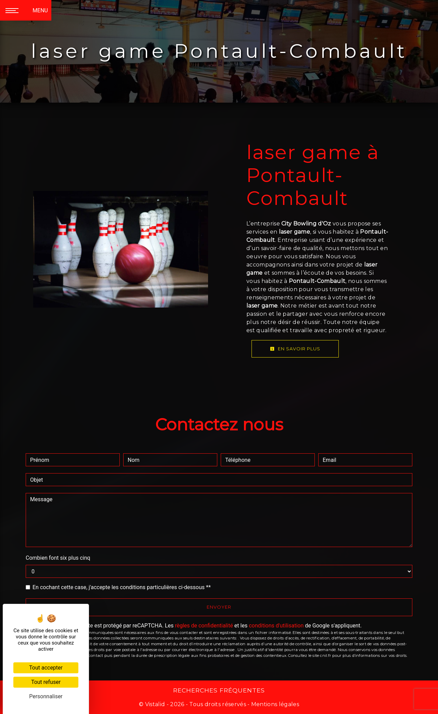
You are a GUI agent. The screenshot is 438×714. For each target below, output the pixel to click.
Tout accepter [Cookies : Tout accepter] (46, 667)
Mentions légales (274, 704)
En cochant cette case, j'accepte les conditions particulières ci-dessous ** (122, 587)
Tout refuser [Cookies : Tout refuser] (46, 682)
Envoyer (219, 607)
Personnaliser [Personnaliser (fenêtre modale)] (46, 696)
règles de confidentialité (204, 625)
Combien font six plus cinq (58, 558)
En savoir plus (295, 348)
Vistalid (155, 704)
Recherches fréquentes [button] (219, 690)
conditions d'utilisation (276, 625)
